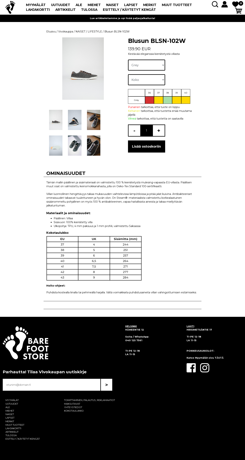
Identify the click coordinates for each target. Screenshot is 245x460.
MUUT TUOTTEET (177, 5)
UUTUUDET (60, 5)
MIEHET (94, 5)
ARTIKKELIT (65, 10)
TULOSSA (89, 10)
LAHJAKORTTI (38, 10)
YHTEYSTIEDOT (73, 407)
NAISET (112, 5)
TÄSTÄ (219, 357)
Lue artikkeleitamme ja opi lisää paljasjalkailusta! (122, 18)
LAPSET (131, 5)
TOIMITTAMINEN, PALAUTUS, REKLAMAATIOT (89, 400)
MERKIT (149, 5)
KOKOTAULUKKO (74, 410)
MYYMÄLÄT (36, 5)
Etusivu (51, 31)
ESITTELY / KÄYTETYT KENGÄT (129, 10)
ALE (79, 5)
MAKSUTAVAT (72, 403)
